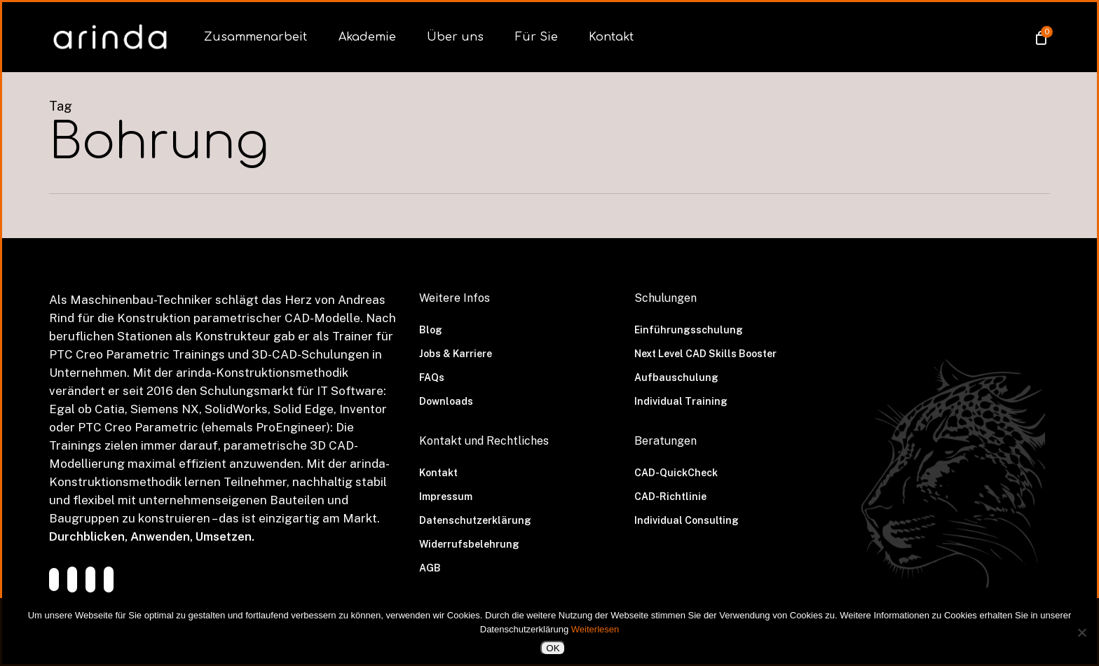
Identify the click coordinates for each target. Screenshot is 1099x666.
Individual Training (681, 401)
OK (552, 648)
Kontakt (438, 472)
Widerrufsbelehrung (469, 544)
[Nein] (1081, 632)
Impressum (445, 496)
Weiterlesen (595, 629)
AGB (430, 568)
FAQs (431, 377)
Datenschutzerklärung (475, 520)
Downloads (446, 401)
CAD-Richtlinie (670, 496)
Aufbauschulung (676, 377)
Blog (430, 329)
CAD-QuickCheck (676, 472)
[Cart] (1040, 37)
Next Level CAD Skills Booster (705, 353)
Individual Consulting (686, 520)
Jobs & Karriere (455, 353)
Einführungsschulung (688, 329)
